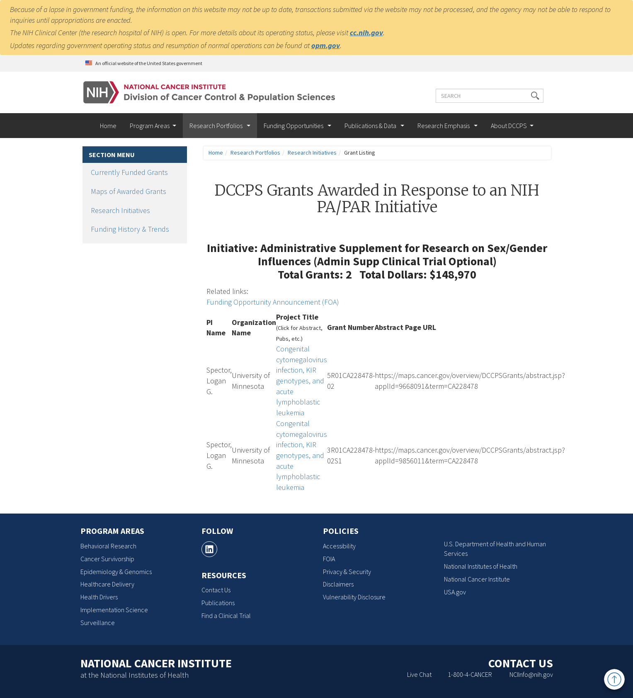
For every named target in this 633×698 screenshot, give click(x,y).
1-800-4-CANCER (470, 674)
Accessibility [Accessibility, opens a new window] (339, 546)
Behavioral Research (108, 546)
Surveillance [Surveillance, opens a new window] (97, 622)
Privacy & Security (347, 571)
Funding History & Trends (130, 229)
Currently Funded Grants (129, 172)
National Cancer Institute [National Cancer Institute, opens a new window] (477, 579)
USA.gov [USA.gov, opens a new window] (455, 592)
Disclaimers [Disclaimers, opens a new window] (338, 584)
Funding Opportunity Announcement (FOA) (272, 302)
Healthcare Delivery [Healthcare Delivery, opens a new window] (107, 584)
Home (108, 125)
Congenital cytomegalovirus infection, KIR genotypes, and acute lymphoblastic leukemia (301, 380)
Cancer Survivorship (107, 559)
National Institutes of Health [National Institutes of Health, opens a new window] (480, 566)
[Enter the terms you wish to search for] (489, 96)
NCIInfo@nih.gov (531, 674)
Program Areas (150, 125)
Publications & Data (371, 125)
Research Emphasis (444, 125)
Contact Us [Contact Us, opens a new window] (215, 590)
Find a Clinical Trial (226, 615)
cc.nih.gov (366, 32)
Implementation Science (114, 610)
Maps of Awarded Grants (128, 191)
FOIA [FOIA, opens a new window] (329, 559)
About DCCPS (509, 125)
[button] (535, 96)
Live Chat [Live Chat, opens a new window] (419, 674)
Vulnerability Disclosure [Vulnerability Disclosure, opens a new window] (354, 597)
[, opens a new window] (209, 549)
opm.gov (325, 45)
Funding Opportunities (294, 125)
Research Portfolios (216, 125)
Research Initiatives (120, 210)
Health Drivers (99, 597)
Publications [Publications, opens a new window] (218, 603)
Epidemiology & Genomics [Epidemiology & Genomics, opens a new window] (116, 571)
